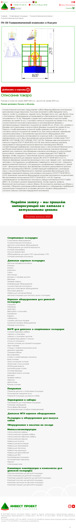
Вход (63, 5)
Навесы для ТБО (14, 455)
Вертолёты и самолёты (17, 311)
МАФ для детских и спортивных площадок (35, 329)
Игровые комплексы (16, 325)
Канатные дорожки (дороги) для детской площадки (29, 478)
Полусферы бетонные (16, 407)
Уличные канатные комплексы (20, 256)
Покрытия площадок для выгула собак (23, 396)
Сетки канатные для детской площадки (24, 475)
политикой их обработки (29, 521)
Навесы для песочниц (16, 448)
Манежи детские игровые (18, 320)
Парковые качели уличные (18, 373)
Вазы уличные (13, 359)
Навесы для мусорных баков (19, 293)
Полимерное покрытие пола (19, 393)
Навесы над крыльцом (17, 450)
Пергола (11, 380)
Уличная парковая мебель (18, 332)
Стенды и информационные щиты (22, 348)
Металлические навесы (17, 432)
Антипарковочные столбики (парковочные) (25, 409)
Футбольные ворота (15, 366)
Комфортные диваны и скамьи (20, 339)
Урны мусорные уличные (17, 361)
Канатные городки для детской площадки (25, 485)
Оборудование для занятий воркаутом (23, 247)
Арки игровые (13, 345)
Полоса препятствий (16, 252)
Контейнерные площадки (18, 457)
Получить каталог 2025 (38, 216)
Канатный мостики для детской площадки (25, 480)
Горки (9, 272)
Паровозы (11, 307)
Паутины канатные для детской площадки (25, 473)
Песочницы (12, 274)
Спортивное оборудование (19, 240)
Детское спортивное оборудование (22, 245)
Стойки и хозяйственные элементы (22, 357)
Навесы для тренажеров (17, 446)
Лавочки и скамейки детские (19, 336)
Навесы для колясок (15, 441)
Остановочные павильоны (18, 459)
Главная (4, 16)
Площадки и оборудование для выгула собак (32, 419)
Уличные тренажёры (16, 249)
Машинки (11, 304)
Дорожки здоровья (15, 350)
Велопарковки (13, 355)
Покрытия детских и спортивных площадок (25, 391)
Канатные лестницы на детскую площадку (25, 482)
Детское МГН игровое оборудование (31, 413)
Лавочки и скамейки (16, 334)
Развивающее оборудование (19, 284)
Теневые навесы (14, 281)
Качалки (10, 265)
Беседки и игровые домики (18, 277)
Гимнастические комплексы (41, 16)
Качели (10, 268)
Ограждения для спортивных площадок (24, 402)
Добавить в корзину (16, 89)
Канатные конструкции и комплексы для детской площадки (34, 469)
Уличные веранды (14, 371)
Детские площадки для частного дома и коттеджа (28, 295)
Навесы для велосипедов (17, 443)
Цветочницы (12, 382)
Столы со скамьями (15, 341)
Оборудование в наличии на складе (30, 425)
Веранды (11, 279)
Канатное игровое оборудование (21, 323)
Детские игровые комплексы (19, 263)
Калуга (5, 2)
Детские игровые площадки (26, 260)
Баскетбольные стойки (17, 368)
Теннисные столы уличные (18, 364)
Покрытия (14, 388)
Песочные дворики (15, 290)
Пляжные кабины (14, 352)
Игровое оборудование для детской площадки (31, 300)
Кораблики (12, 313)
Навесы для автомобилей (18, 452)
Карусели (11, 270)
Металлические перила (17, 439)
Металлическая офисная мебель (21, 436)
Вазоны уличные (14, 384)
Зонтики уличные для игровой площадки (24, 343)
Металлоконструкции (21, 429)
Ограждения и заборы (21, 400)
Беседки (11, 375)
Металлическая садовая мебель (21, 434)
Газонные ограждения (16, 405)
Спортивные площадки (18, 16)
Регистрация (70, 5)
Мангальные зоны (14, 464)
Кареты (10, 316)
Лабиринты (12, 318)
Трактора (11, 309)
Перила (10, 462)
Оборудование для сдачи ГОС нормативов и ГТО (28, 254)
